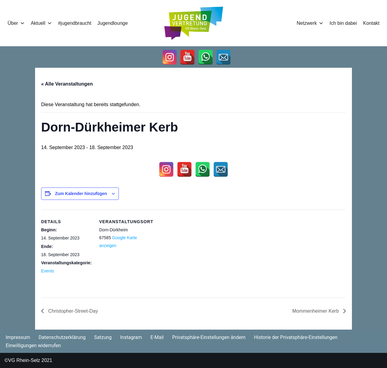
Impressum (18, 337)
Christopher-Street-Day (72, 311)
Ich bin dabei (343, 23)
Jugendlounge (112, 23)
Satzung (103, 337)
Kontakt (371, 23)
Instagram (131, 337)
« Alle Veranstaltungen (67, 83)
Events (47, 271)
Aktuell (41, 23)
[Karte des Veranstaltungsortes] (189, 251)
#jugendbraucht (74, 23)
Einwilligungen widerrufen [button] (33, 345)
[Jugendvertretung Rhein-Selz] (194, 23)
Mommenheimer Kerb (316, 311)
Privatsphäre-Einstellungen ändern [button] (209, 337)
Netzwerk (310, 23)
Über (16, 23)
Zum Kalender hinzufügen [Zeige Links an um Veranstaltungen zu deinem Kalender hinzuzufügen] (81, 193)
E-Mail (157, 337)
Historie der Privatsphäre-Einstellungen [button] (295, 337)
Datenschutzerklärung (62, 337)
